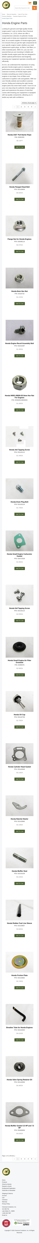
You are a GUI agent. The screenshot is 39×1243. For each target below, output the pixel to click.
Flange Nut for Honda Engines (19, 239)
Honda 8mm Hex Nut (19, 291)
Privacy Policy (6, 1204)
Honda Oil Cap (19, 715)
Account (4, 1195)
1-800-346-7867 (6, 1213)
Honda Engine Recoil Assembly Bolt (19, 343)
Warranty (4, 1202)
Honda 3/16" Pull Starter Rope (19, 135)
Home (3, 1180)
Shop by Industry (6, 1184)
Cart (3, 1197)
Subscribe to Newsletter (8, 1190)
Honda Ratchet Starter (19, 819)
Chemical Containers (7, 5)
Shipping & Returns (7, 1193)
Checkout (4, 1199)
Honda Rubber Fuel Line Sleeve (19, 923)
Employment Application (8, 1188)
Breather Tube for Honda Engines (19, 1027)
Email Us (4, 1215)
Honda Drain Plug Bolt (19, 502)
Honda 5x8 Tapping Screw (19, 608)
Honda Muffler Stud (19, 871)
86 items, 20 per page (29, 103)
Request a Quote (7, 1186)
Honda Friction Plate (19, 975)
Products (4, 1182)
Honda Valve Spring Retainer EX (19, 1080)
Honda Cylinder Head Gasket (19, 767)
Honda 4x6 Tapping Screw (19, 450)
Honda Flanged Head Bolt (19, 187)
